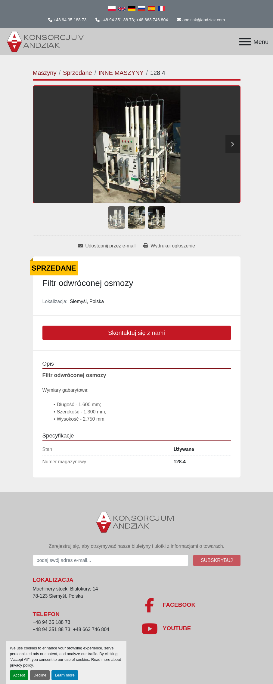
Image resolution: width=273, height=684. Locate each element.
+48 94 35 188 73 (70, 19)
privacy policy (21, 665)
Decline (39, 675)
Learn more (64, 675)
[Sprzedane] (77, 72)
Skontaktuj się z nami (136, 333)
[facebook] (190, 605)
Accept (19, 675)
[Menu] (245, 41)
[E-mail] (111, 560)
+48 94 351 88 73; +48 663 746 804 (134, 19)
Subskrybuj (217, 560)
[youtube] (190, 628)
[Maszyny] (45, 72)
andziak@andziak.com (203, 19)
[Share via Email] (106, 246)
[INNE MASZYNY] (121, 72)
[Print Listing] (169, 246)
